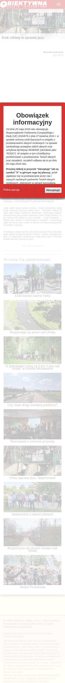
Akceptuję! (53, 190)
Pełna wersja (11, 189)
